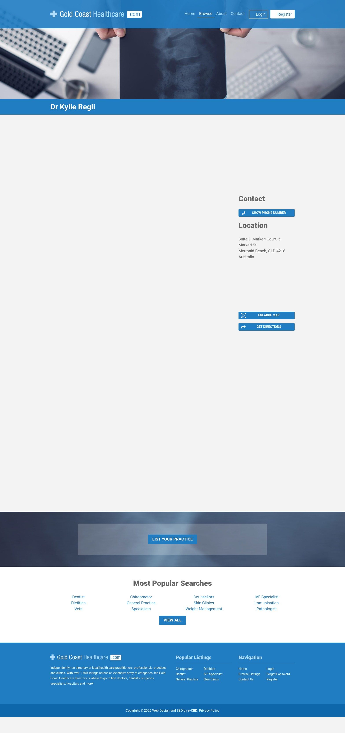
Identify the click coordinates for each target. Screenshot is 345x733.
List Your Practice (172, 548)
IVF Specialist (267, 608)
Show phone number (268, 214)
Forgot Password (278, 690)
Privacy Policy (209, 726)
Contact (238, 13)
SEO (180, 726)
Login (261, 14)
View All (172, 633)
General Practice (141, 614)
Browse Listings (249, 690)
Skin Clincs (211, 695)
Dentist (78, 608)
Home (190, 13)
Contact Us (246, 695)
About (221, 13)
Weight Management (203, 620)
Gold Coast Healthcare (85, 673)
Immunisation (266, 614)
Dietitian (78, 614)
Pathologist (267, 620)
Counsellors (203, 608)
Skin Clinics (204, 614)
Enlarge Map (268, 319)
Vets (79, 620)
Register (284, 14)
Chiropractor (141, 608)
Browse (205, 13)
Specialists (141, 620)
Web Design (161, 726)
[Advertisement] (172, 157)
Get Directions (268, 332)
